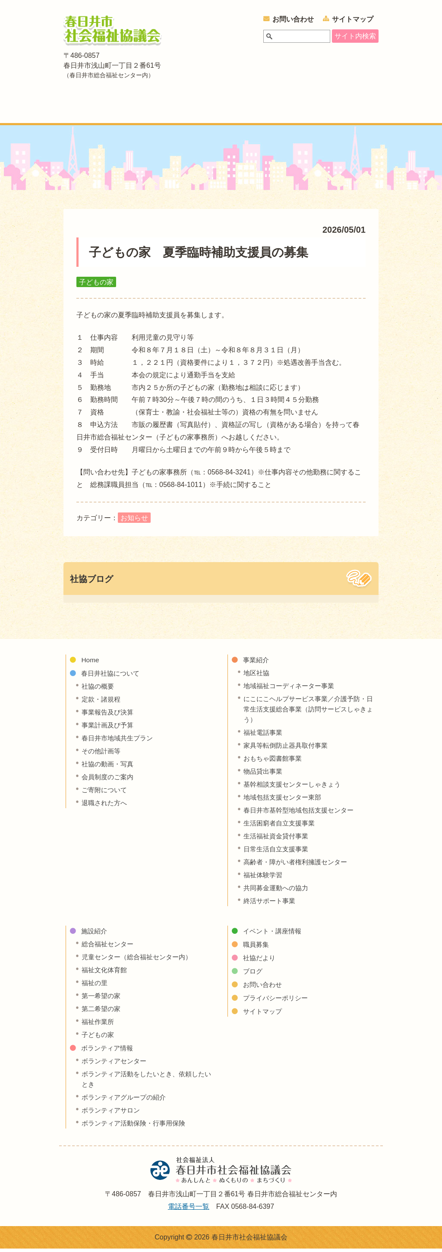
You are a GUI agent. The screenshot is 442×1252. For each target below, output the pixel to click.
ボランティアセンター (116, 1064)
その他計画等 (102, 754)
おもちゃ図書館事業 (274, 761)
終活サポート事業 (271, 904)
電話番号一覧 (188, 1210)
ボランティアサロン (113, 1113)
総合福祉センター (109, 947)
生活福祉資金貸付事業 (278, 839)
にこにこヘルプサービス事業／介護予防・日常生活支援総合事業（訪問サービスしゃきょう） (309, 713)
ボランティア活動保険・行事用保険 (137, 1126)
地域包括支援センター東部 (284, 800)
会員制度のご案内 (109, 780)
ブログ (253, 974)
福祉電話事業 (264, 736)
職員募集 (257, 948)
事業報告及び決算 (109, 715)
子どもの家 (99, 1038)
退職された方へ (106, 806)
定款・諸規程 (102, 702)
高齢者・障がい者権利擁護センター (298, 865)
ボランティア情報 (291, 108)
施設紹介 (238, 108)
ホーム (75, 108)
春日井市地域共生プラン (120, 741)
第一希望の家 (102, 999)
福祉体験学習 (264, 878)
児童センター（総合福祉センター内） (140, 960)
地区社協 (257, 676)
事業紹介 (198, 108)
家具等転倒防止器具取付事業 (288, 748)
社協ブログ (91, 582)
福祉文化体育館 (106, 973)
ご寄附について (106, 793)
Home (90, 663)
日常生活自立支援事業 (278, 852)
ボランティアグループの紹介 (126, 1100)
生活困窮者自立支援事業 (281, 826)
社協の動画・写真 (109, 767)
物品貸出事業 (264, 774)
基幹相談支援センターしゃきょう (295, 787)
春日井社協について (135, 108)
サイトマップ (352, 19)
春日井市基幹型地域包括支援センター (302, 813)
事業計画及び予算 (109, 728)
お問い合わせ (293, 19)
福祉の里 (95, 986)
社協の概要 (99, 689)
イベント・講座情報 (354, 108)
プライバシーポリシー (277, 1001)
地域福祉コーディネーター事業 (291, 689)
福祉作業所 (99, 1025)
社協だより (260, 961)
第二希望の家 (102, 1012)
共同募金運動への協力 (278, 891)
